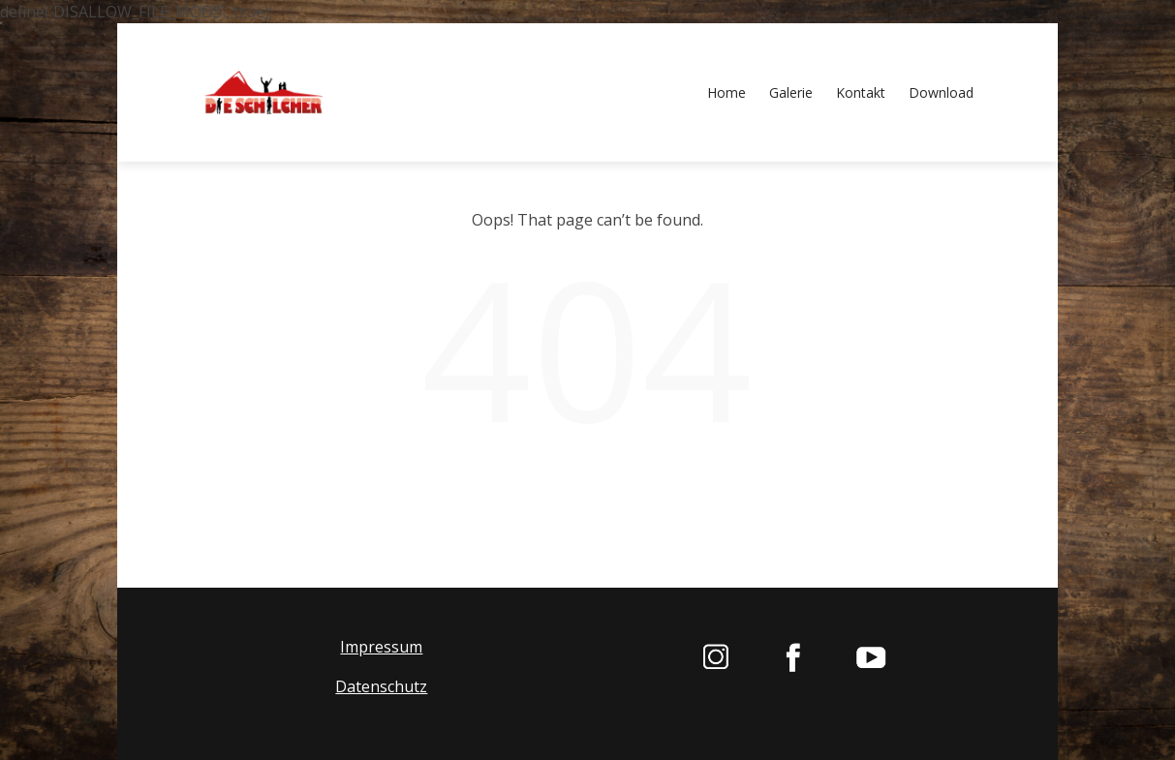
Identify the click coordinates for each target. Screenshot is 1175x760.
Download (941, 92)
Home (726, 92)
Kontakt (860, 92)
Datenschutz (381, 686)
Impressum (381, 646)
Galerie (791, 92)
